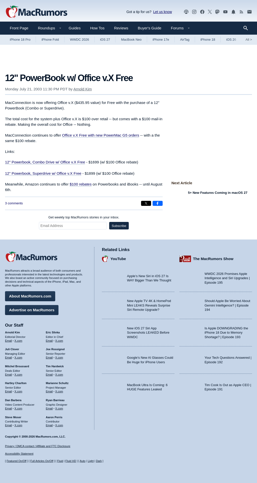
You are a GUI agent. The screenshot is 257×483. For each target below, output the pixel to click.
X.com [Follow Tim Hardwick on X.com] (59, 374)
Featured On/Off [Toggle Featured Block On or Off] (16, 460)
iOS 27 (105, 39)
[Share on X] (146, 203)
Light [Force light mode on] (91, 460)
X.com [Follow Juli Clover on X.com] (18, 357)
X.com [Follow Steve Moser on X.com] (18, 425)
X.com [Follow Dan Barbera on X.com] (18, 408)
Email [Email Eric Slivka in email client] (49, 340)
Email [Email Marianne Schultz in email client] (49, 391)
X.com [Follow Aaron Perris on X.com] (59, 425)
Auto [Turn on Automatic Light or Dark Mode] (83, 460)
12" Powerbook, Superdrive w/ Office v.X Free (43, 173)
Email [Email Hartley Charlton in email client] (8, 391)
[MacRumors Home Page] (36, 12)
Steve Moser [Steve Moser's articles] (13, 417)
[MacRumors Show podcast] (186, 12)
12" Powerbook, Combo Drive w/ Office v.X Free (45, 162)
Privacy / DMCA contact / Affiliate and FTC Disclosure (37, 446)
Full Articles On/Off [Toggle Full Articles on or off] (41, 460)
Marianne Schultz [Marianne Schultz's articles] (57, 383)
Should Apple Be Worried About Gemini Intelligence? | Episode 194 (227, 305)
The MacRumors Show (213, 259)
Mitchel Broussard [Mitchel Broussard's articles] (17, 366)
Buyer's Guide (149, 28)
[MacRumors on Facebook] (202, 12)
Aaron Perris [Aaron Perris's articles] (54, 417)
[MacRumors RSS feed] (241, 12)
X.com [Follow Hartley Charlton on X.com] (18, 391)
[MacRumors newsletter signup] (249, 12)
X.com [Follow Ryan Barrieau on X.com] (59, 408)
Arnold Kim (82, 89)
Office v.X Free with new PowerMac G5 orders (100, 135)
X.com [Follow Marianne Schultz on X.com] (59, 391)
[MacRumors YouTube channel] (225, 12)
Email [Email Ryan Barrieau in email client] (49, 408)
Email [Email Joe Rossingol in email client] (49, 357)
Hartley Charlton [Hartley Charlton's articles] (16, 383)
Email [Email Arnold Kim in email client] (8, 340)
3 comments (14, 203)
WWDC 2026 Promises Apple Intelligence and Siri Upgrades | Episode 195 (227, 278)
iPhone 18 (208, 39)
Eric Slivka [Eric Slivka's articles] (53, 332)
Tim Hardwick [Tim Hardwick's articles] (55, 366)
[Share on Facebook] (158, 203)
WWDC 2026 (79, 39)
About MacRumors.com (30, 296)
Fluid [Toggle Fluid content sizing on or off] (60, 460)
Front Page (19, 28)
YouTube (118, 259)
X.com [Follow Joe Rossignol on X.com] (59, 357)
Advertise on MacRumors (31, 310)
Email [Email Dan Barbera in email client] (8, 408)
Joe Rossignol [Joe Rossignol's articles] (55, 349)
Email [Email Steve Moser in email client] (8, 425)
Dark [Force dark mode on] (99, 460)
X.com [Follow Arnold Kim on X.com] (18, 340)
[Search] (247, 28)
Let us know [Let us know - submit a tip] (162, 12)
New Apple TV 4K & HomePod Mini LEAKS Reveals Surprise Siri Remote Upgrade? (149, 305)
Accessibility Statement (19, 453)
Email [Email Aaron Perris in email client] (49, 425)
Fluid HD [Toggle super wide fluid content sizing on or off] (70, 460)
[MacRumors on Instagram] (194, 12)
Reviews (121, 28)
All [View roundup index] (248, 39)
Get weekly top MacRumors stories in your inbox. (83, 217)
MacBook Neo (131, 39)
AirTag (184, 39)
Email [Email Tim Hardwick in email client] (49, 374)
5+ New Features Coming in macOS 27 (217, 193)
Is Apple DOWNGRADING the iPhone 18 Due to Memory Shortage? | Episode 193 (226, 332)
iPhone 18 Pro (20, 39)
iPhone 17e (161, 39)
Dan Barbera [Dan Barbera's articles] (13, 400)
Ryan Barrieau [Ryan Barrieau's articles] (55, 400)
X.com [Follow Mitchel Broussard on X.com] (18, 374)
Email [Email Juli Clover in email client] (8, 357)
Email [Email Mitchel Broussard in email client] (8, 374)
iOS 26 (231, 39)
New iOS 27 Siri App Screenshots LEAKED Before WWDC (148, 332)
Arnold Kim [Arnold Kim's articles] (12, 332)
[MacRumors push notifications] (233, 12)
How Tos (97, 28)
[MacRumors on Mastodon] (217, 12)
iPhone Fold (50, 39)
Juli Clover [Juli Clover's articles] (12, 349)
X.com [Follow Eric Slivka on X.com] (59, 340)
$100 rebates (81, 184)
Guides (75, 28)
